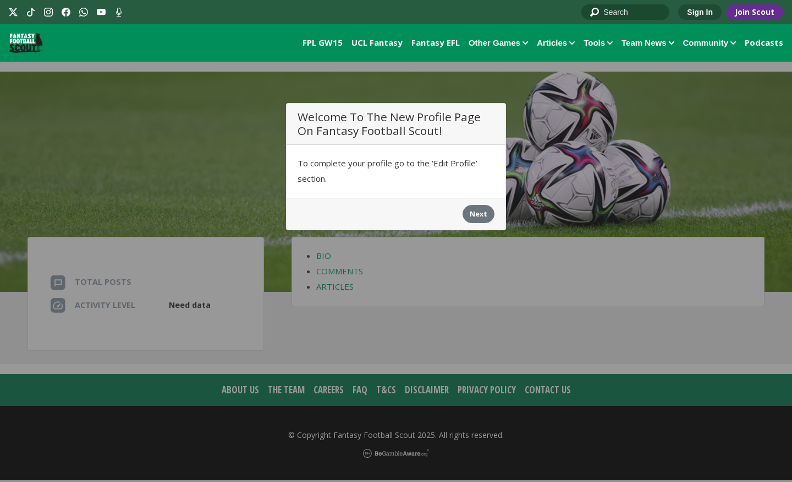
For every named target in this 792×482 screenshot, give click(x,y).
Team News (648, 43)
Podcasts (764, 43)
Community (709, 43)
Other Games (498, 43)
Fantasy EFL (435, 43)
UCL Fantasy (377, 43)
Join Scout (754, 12)
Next (478, 216)
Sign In (700, 12)
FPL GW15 (322, 43)
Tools (598, 43)
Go (595, 13)
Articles (556, 43)
